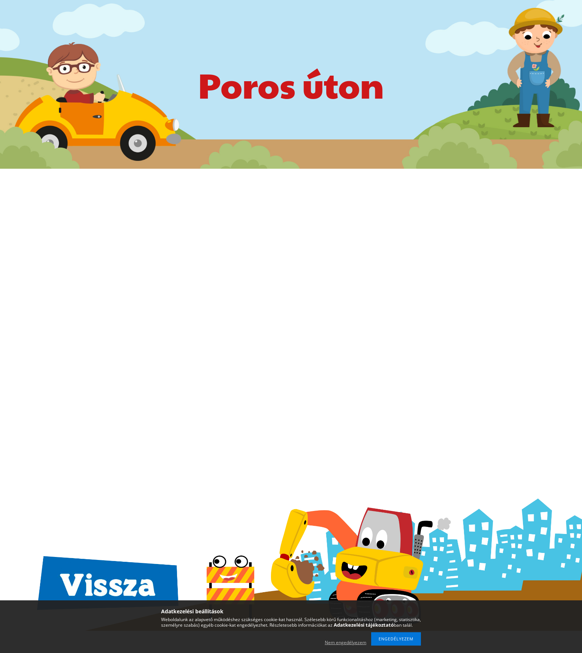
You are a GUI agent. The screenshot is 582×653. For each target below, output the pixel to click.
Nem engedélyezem (345, 642)
